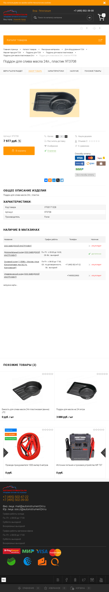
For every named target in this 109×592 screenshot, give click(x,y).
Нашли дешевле (83, 136)
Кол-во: (51, 136)
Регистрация (45, 11)
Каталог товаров (54, 40)
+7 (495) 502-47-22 (15, 497)
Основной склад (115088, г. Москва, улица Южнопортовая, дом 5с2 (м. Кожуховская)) (21, 265)
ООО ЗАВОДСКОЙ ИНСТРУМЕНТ (18, 246)
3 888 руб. (64, 417)
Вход (35, 11)
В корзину (19, 150)
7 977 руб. (12, 141)
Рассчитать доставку (54, 141)
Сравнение (29, 588)
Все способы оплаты (85, 174)
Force (46, 217)
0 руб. (8, 417)
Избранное (55, 588)
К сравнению (82, 145)
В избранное (51, 145)
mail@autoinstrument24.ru (30, 506)
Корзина (80, 588)
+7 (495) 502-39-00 (84, 10)
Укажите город (19, 19)
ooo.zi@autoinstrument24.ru (30, 509)
